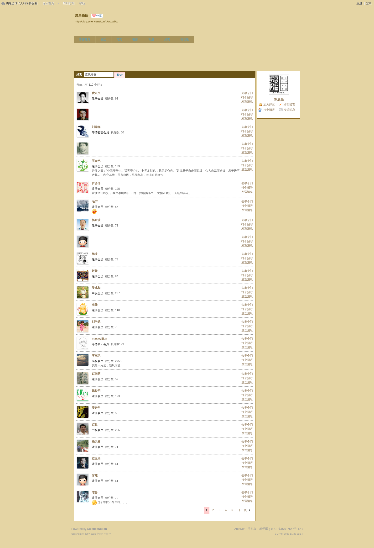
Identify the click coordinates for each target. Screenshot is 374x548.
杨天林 (96, 441)
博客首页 (84, 39)
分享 (99, 15)
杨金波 (96, 220)
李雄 (95, 304)
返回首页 (48, 3)
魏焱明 (96, 390)
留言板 (184, 39)
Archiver (239, 529)
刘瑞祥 (96, 127)
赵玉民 (96, 458)
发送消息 (247, 101)
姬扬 (95, 271)
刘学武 (96, 321)
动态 (103, 39)
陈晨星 (279, 99)
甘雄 (95, 475)
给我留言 (289, 104)
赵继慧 (96, 373)
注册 (359, 3)
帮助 (82, 3)
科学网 (264, 529)
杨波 (95, 254)
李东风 (96, 355)
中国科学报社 (104, 533)
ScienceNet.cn (97, 529)
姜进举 (96, 407)
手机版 (252, 529)
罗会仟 (96, 183)
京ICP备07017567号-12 (286, 529)
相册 (151, 39)
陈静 (95, 492)
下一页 (242, 510)
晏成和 (96, 288)
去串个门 (247, 93)
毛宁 (95, 201)
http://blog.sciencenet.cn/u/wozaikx (96, 21)
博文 (119, 39)
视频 (135, 39)
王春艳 (96, 161)
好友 (167, 39)
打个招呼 (247, 97)
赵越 (95, 424)
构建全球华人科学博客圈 (21, 3)
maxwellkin (99, 338)
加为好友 (269, 104)
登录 (369, 3)
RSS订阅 (68, 3)
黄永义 (96, 93)
